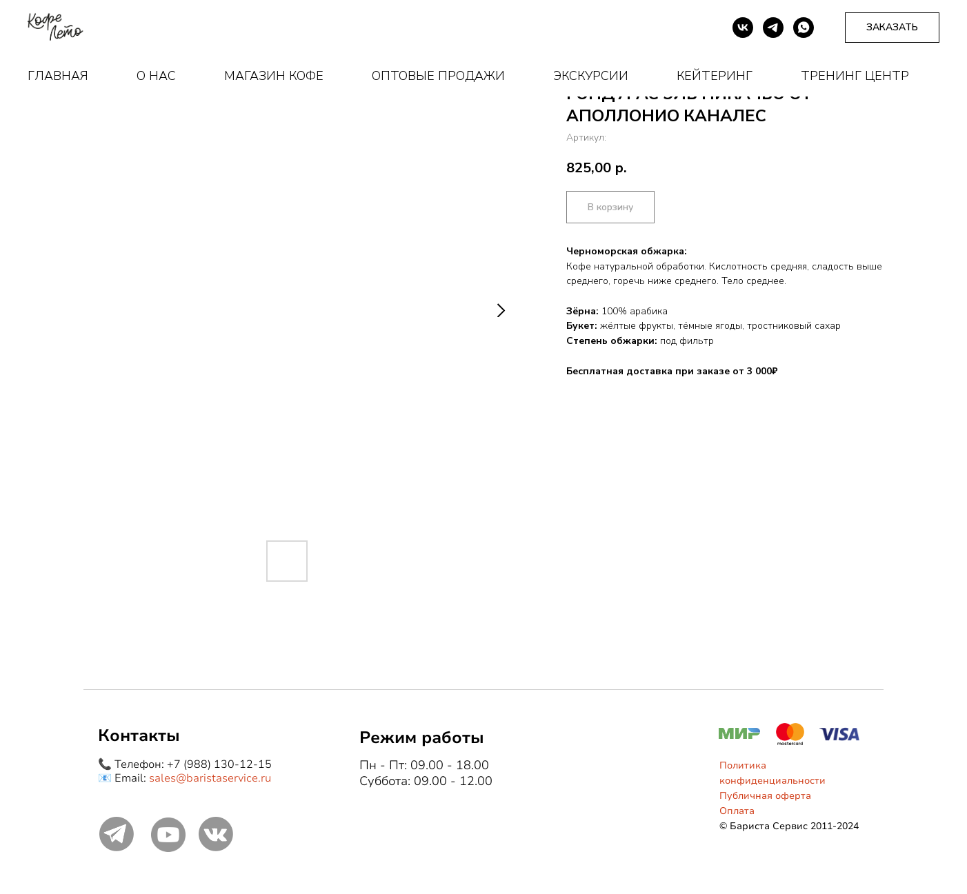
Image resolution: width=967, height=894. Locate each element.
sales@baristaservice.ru (210, 778)
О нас (156, 76)
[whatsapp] (803, 27)
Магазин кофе (273, 76)
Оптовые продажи (438, 76)
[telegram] (773, 27)
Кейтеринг (714, 76)
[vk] (742, 27)
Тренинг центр (855, 76)
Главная (58, 76)
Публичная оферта (765, 795)
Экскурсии (590, 76)
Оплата (737, 810)
